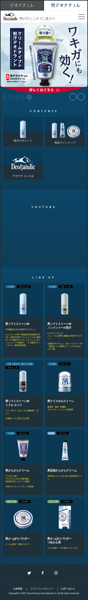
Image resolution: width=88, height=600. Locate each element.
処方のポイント (23, 129)
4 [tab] (23, 97)
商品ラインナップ (65, 130)
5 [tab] (29, 97)
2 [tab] (10, 97)
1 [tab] (4, 97)
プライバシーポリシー (41, 588)
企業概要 (18, 588)
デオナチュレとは (23, 163)
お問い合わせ (68, 588)
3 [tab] (17, 97)
